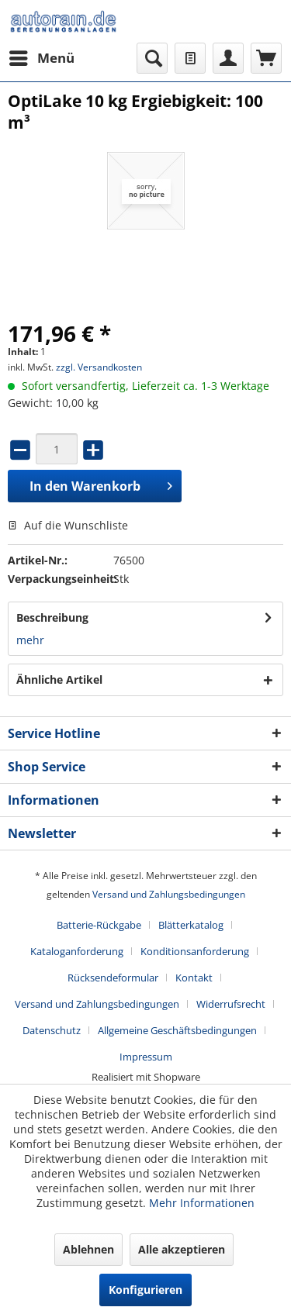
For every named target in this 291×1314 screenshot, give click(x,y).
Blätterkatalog (190, 925)
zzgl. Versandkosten (99, 367)
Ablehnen (88, 1249)
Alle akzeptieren (181, 1249)
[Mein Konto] (228, 58)
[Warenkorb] (266, 58)
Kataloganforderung (76, 951)
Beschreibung (52, 617)
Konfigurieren (145, 1289)
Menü (41, 56)
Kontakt (194, 978)
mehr (30, 640)
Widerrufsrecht (230, 1004)
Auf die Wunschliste (68, 525)
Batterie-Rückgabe (99, 925)
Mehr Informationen (202, 1202)
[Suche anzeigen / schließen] (152, 58)
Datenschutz (52, 1030)
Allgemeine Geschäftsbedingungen (177, 1030)
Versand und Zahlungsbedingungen (168, 894)
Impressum (146, 1057)
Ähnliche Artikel (59, 679)
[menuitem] (41, 58)
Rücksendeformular (113, 978)
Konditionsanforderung (194, 951)
